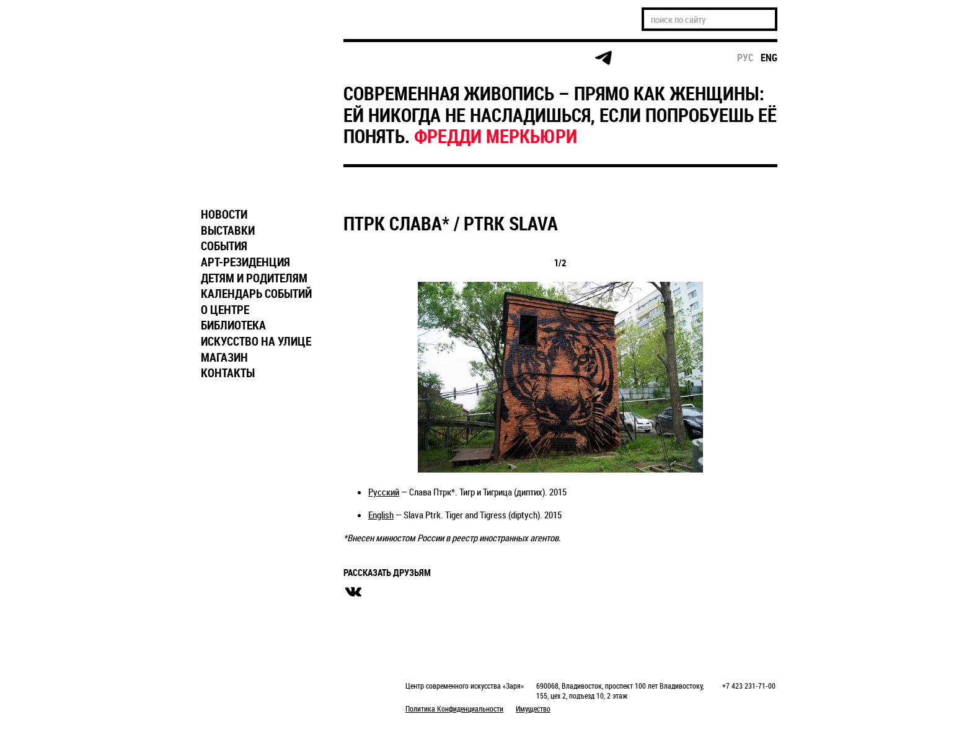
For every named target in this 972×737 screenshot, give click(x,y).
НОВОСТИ (224, 214)
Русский (383, 492)
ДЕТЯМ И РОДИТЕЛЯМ (254, 278)
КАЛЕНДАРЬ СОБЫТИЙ (256, 294)
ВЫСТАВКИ (228, 230)
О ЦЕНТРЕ (225, 310)
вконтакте (353, 592)
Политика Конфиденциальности (454, 708)
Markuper (227, 686)
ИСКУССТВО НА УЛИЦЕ (256, 341)
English (381, 514)
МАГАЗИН (224, 357)
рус (745, 57)
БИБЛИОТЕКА (233, 325)
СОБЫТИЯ (224, 246)
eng (769, 57)
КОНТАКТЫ (228, 373)
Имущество (533, 708)
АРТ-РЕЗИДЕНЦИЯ (245, 262)
